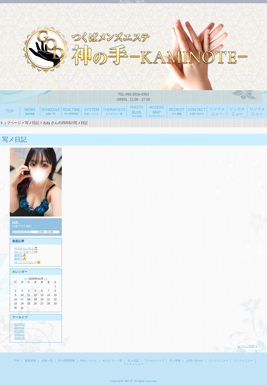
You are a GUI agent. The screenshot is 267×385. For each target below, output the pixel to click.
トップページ (10, 123)
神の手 (129, 381)
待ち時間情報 (66, 360)
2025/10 (19, 334)
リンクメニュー (218, 360)
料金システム (88, 360)
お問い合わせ (194, 360)
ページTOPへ (248, 346)
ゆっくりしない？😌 (27, 262)
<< (25, 278)
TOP (10, 111)
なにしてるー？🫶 (26, 251)
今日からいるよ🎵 (26, 248)
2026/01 (19, 331)
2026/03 (19, 324)
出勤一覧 (47, 360)
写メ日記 (32, 123)
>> (45, 278)
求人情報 (175, 360)
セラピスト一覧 (112, 360)
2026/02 (19, 327)
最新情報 (30, 360)
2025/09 (19, 338)
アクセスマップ (154, 360)
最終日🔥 (20, 255)
